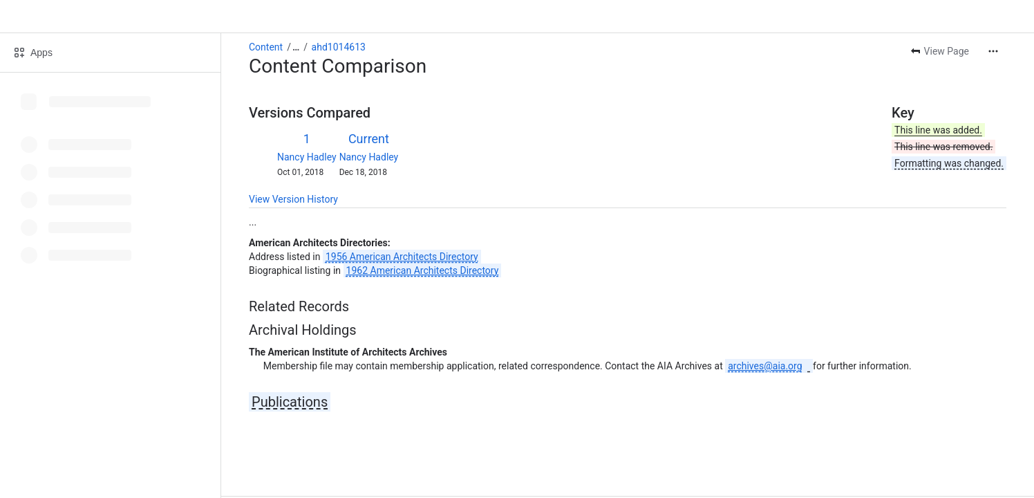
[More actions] (993, 51)
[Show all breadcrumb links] (295, 47)
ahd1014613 (339, 47)
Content (266, 47)
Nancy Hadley (307, 157)
